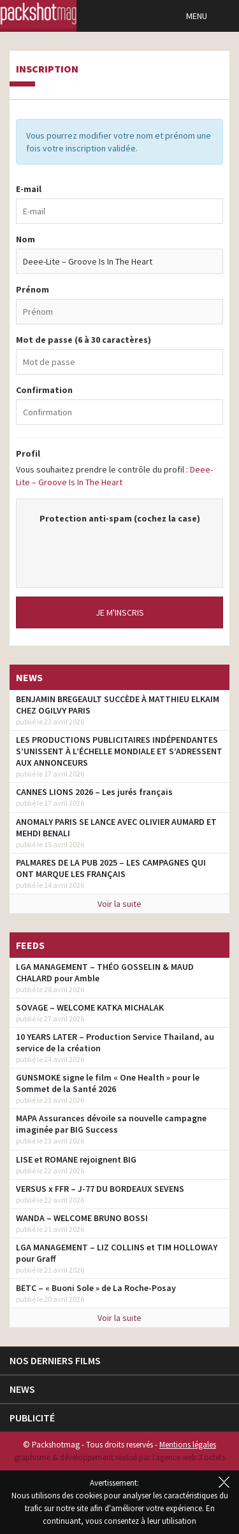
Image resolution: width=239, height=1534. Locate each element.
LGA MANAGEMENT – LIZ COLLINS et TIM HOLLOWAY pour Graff (116, 1252)
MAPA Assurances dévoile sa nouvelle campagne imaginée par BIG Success (111, 1123)
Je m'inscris (120, 612)
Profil (28, 453)
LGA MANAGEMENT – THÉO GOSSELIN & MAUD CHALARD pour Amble (105, 972)
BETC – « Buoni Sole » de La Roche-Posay (96, 1288)
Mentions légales (187, 1444)
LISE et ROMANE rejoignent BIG (76, 1159)
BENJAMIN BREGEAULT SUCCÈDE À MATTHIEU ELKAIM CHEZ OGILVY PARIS (117, 704)
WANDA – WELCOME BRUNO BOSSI (82, 1218)
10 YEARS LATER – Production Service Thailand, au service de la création (115, 1042)
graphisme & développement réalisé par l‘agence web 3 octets (119, 1457)
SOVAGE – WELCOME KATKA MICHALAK (90, 1007)
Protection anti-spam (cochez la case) (120, 518)
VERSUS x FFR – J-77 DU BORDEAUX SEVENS (100, 1188)
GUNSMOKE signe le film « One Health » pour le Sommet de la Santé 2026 (107, 1083)
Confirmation (44, 390)
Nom (25, 239)
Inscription (47, 69)
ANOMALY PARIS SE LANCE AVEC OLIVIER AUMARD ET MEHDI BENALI (116, 827)
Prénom (32, 289)
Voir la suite (119, 903)
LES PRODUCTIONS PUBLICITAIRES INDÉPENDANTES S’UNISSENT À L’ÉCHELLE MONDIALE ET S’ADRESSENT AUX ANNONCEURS (119, 751)
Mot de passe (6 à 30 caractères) (83, 339)
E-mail (28, 189)
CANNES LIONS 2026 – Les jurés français (94, 792)
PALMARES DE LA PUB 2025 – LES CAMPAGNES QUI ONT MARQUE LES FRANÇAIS (111, 868)
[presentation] (126, 549)
